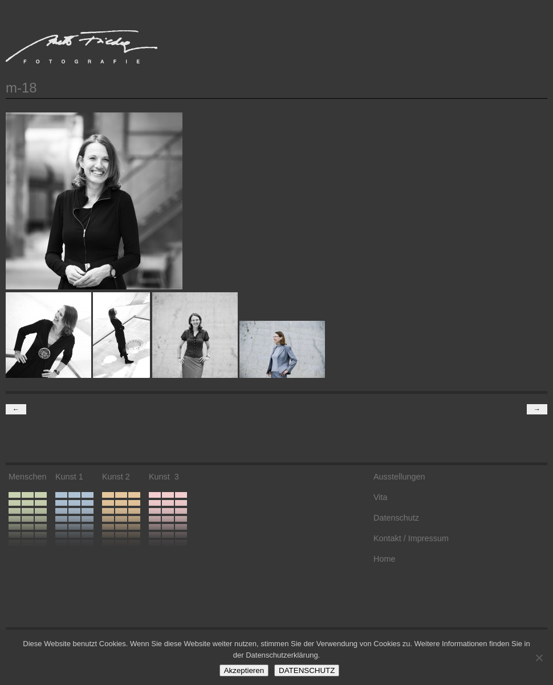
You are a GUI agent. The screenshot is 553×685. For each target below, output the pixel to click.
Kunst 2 (116, 476)
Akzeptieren (244, 670)
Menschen (27, 476)
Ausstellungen (399, 476)
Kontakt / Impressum (411, 538)
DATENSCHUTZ (307, 670)
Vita (380, 497)
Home (384, 558)
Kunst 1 (69, 476)
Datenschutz (396, 517)
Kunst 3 (164, 476)
